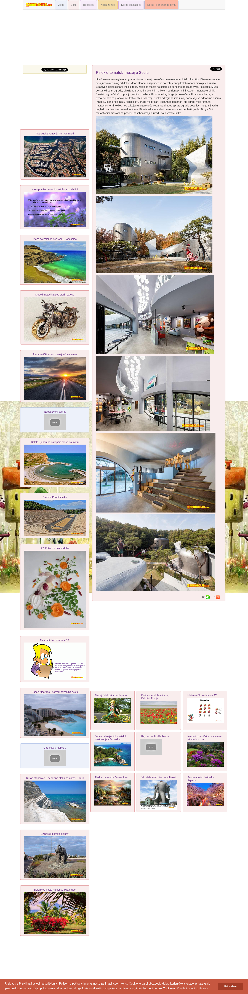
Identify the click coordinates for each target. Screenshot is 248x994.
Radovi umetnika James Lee (111, 777)
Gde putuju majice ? (55, 747)
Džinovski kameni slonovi (55, 833)
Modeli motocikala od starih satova (54, 294)
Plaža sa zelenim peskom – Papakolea (55, 239)
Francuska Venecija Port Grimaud (55, 133)
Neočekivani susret (55, 411)
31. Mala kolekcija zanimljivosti (158, 777)
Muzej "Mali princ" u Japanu (111, 695)
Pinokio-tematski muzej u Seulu (122, 72)
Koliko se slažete (131, 4)
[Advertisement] (124, 38)
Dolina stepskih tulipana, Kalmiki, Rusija (155, 697)
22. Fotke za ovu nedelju (55, 548)
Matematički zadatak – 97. (202, 695)
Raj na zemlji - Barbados (155, 736)
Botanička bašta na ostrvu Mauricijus (55, 889)
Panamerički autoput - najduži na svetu (55, 354)
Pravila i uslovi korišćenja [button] (192, 988)
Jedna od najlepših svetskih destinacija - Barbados (111, 738)
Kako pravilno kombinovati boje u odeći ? (55, 189)
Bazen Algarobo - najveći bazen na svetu (55, 691)
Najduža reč (108, 4)
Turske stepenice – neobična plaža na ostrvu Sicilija (55, 778)
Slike (74, 4)
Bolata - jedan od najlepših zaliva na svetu (55, 442)
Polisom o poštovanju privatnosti (79, 983)
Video (61, 4)
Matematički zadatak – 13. (55, 640)
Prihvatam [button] (230, 986)
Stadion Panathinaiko (55, 497)
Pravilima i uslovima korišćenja (38, 983)
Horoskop (88, 4)
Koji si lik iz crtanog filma (161, 4)
